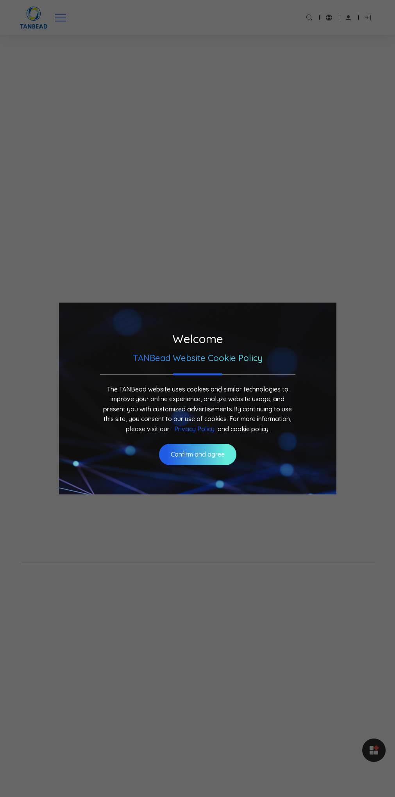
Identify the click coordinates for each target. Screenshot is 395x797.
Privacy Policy (194, 429)
